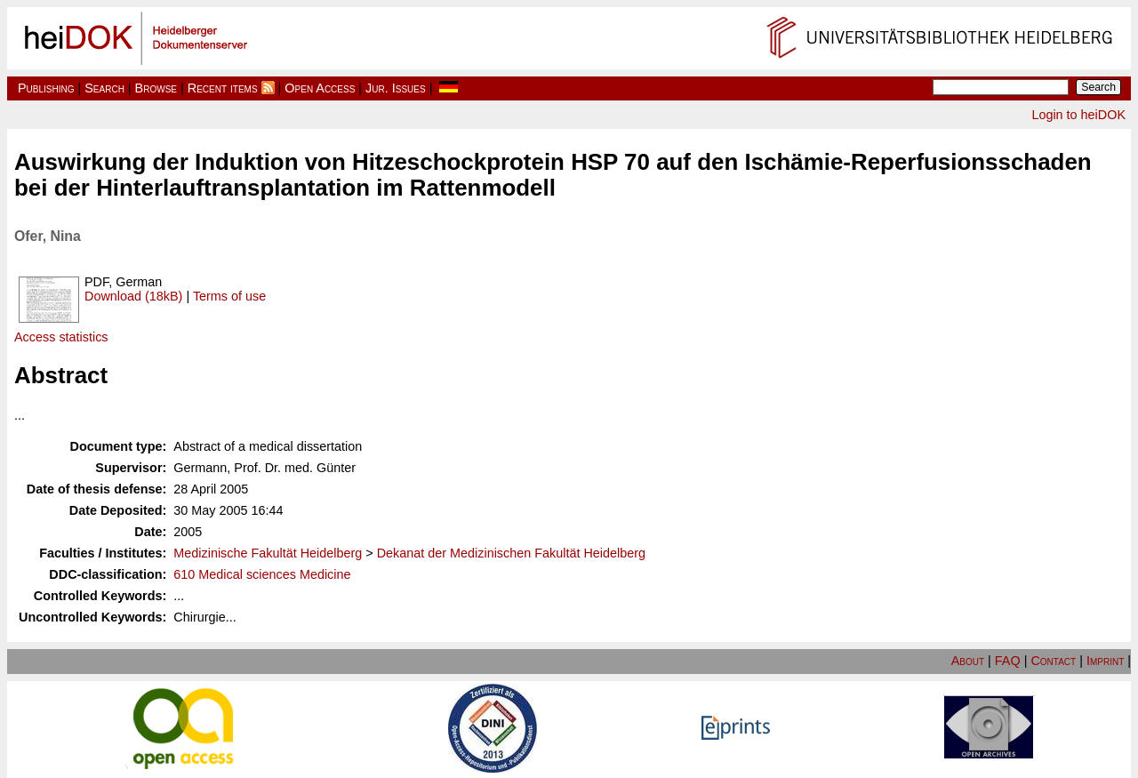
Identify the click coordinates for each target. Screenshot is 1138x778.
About (967, 661)
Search (104, 88)
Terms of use (229, 296)
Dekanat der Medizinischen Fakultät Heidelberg (511, 553)
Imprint (1105, 661)
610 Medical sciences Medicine (261, 574)
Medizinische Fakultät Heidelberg (267, 553)
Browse (156, 88)
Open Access (319, 88)
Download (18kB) (133, 296)
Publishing (46, 88)
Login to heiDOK (1078, 115)
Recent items (223, 88)
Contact (1053, 661)
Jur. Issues (395, 88)
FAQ (1008, 661)
